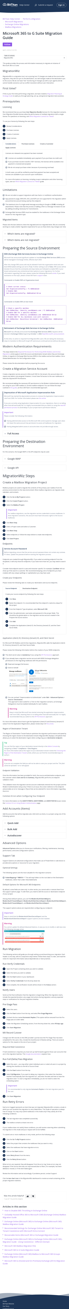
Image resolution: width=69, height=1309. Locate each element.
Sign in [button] (61, 5)
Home (5, 1301)
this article (42, 398)
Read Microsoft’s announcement (53, 334)
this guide (13, 388)
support (40, 275)
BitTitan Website (8, 1304)
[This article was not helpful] (33, 1196)
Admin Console (53, 746)
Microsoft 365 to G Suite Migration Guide (21, 1250)
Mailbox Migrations (13, 27)
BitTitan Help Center (11, 19)
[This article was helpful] (27, 1196)
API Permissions (46, 655)
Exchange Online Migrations (17, 24)
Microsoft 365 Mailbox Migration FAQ (20, 1246)
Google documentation (33, 1054)
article (54, 273)
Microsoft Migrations (14, 21)
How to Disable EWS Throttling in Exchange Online (25, 1210)
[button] (35, 5)
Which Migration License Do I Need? (41, 116)
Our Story (6, 1306)
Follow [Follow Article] (7, 44)
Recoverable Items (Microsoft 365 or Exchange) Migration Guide (31, 1235)
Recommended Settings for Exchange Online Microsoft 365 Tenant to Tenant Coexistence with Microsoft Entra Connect (33, 1229)
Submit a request (45, 5)
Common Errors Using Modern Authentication (20, 803)
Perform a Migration (31, 19)
